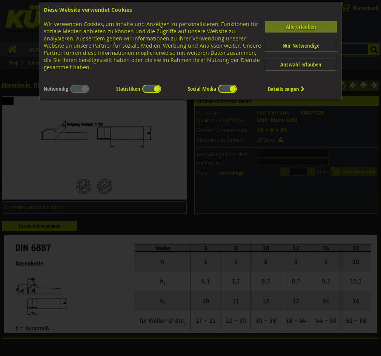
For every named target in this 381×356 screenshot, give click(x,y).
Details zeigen (286, 89)
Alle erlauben (301, 27)
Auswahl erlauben (300, 64)
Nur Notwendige (301, 46)
